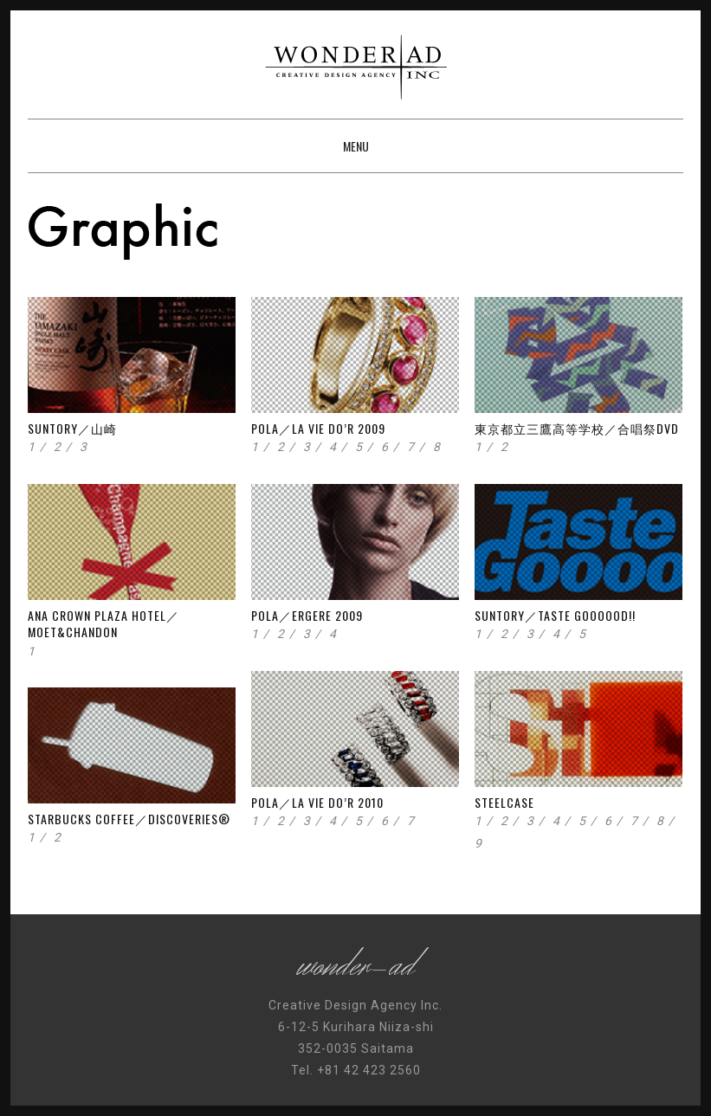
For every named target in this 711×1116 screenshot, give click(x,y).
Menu (356, 146)
